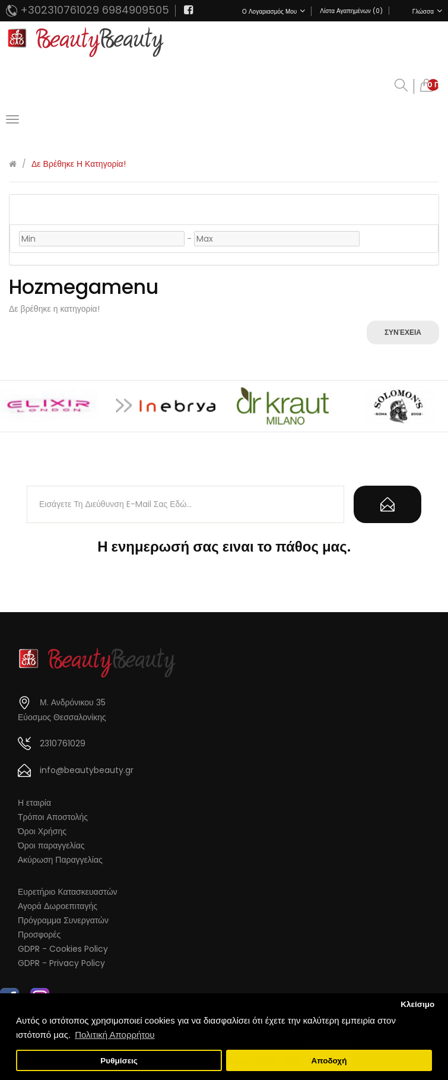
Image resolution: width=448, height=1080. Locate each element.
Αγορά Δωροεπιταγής (57, 906)
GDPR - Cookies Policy (63, 949)
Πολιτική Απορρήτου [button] (114, 1035)
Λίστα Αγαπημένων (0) (351, 11)
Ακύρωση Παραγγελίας (60, 860)
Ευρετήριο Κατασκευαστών (67, 892)
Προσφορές (39, 934)
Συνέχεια (403, 332)
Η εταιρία (34, 803)
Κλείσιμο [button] (417, 1004)
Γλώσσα (427, 11)
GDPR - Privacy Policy (61, 963)
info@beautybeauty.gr (87, 770)
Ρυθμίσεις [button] (119, 1060)
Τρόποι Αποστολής (53, 817)
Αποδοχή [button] (329, 1060)
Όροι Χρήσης (42, 831)
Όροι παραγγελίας (51, 845)
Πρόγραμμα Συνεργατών (63, 920)
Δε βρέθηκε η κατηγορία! (78, 164)
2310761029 (62, 743)
